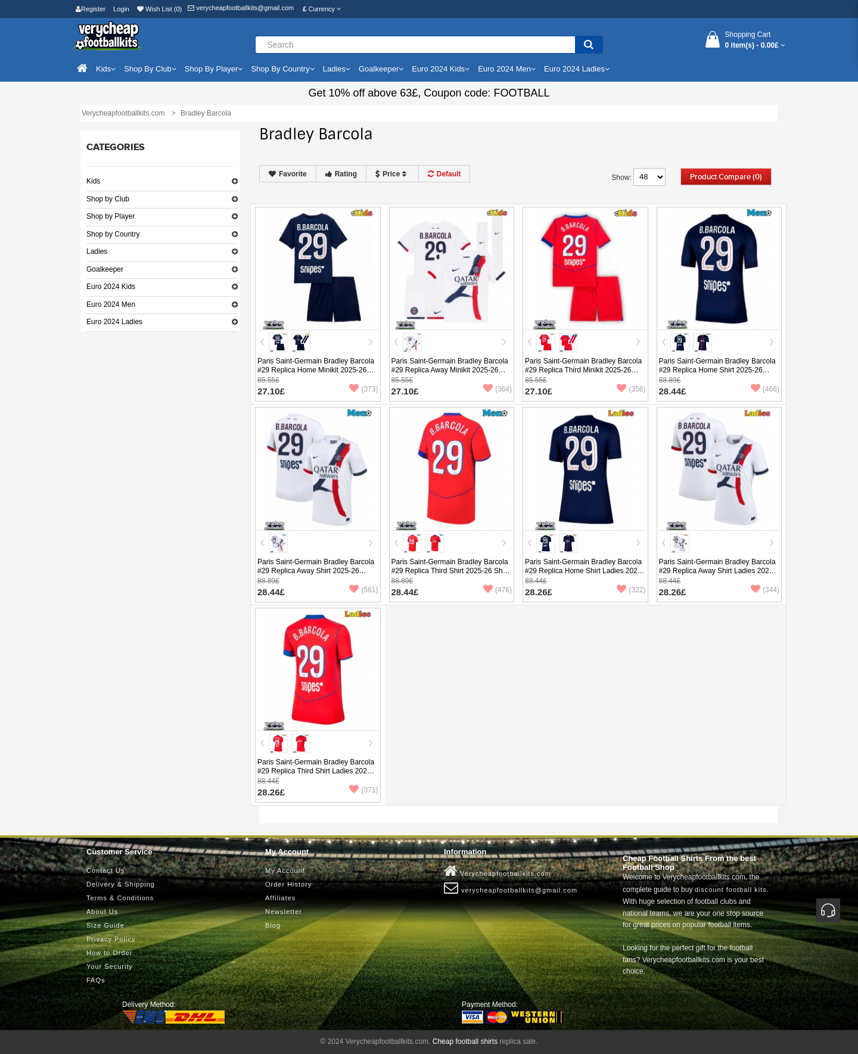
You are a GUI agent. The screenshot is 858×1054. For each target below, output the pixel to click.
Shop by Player (110, 216)
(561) (363, 590)
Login (121, 9)
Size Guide (105, 925)
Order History (288, 884)
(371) (363, 790)
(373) (363, 389)
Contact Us (105, 870)
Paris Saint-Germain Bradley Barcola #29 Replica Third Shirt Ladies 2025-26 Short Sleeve (315, 771)
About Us (102, 911)
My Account (285, 870)
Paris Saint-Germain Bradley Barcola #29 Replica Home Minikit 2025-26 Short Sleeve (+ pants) (315, 370)
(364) (497, 389)
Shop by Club (107, 199)
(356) (631, 389)
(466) (765, 389)
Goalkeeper (104, 269)
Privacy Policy (110, 939)
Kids (93, 181)
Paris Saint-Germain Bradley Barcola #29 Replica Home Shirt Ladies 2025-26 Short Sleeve (584, 571)
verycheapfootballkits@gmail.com (241, 7)
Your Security (109, 966)
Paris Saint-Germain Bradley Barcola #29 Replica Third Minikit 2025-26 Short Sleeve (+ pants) (583, 370)
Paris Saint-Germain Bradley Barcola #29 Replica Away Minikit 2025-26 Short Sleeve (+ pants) (449, 370)
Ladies (96, 251)
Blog (273, 925)
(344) (765, 590)
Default (444, 174)
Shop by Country (112, 234)
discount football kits (731, 889)
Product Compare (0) (726, 177)
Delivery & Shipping (120, 884)
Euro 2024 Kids (110, 286)
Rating (341, 174)
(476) (497, 590)
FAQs (95, 980)
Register (90, 9)
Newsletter (283, 911)
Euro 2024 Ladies (114, 322)
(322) (631, 590)
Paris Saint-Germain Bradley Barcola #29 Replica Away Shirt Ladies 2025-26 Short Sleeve (717, 571)
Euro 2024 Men (110, 304)
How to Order (109, 952)
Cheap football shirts (465, 1041)
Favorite (288, 174)
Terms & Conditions (120, 897)
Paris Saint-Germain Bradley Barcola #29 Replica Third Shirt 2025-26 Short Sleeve (451, 571)
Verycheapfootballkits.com (497, 871)
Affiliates (280, 897)
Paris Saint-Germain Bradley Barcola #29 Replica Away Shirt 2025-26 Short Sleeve (315, 571)
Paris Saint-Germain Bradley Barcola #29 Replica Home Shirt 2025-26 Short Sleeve (717, 370)
